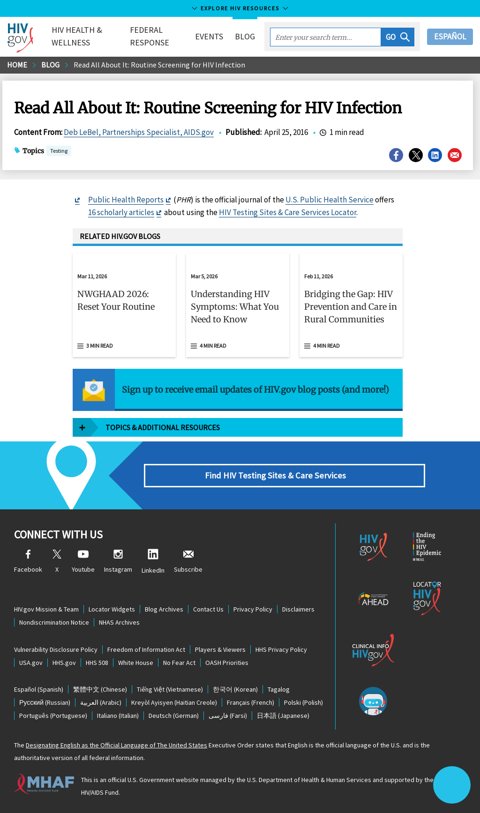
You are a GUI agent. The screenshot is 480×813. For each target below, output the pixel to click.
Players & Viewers (220, 649)
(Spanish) (38, 689)
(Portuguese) (53, 715)
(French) (250, 702)
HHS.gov (64, 662)
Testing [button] (58, 151)
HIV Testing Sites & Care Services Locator (287, 212)
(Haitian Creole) (174, 702)
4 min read (213, 345)
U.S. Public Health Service (329, 199)
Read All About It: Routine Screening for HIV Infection (159, 64)
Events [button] (209, 36)
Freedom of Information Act (146, 649)
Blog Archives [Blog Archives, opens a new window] (164, 609)
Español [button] (450, 36)
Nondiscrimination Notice (54, 622)
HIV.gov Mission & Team (46, 609)
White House (135, 662)
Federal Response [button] (149, 36)
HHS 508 (97, 662)
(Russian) (44, 702)
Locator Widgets (112, 609)
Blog (245, 36)
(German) (174, 715)
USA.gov (31, 662)
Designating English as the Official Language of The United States (116, 745)
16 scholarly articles (121, 212)
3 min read (99, 345)
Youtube (83, 562)
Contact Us (208, 609)
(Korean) (235, 689)
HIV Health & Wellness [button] (77, 36)
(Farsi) (228, 715)
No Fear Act (179, 662)
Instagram (118, 562)
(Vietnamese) (170, 689)
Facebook (28, 562)
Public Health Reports (126, 199)
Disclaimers (298, 609)
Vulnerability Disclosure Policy (56, 649)
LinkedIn (153, 561)
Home (17, 64)
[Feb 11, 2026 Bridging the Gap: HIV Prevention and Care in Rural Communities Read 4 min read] (351, 305)
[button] (397, 37)
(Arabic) (100, 702)
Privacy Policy (252, 609)
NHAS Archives (119, 622)
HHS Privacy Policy (281, 649)
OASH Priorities (226, 662)
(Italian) (118, 715)
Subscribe (188, 562)
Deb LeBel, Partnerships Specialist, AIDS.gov (139, 132)
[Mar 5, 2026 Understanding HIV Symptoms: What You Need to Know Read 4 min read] (237, 305)
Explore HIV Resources (240, 8)
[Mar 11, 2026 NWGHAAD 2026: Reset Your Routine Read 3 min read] (124, 305)
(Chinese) (100, 689)
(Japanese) (283, 715)
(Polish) (303, 702)
